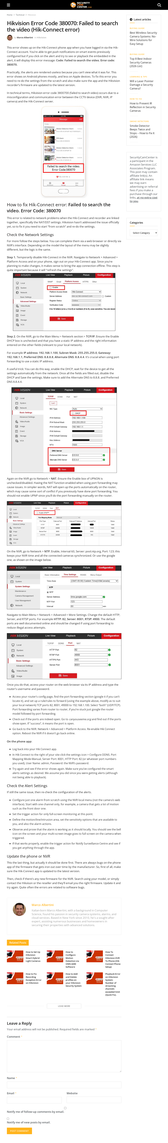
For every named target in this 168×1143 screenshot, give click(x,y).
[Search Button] (159, 5)
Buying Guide (137, 28)
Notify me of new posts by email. (29, 1121)
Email (12, 1092)
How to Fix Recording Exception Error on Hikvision (34, 978)
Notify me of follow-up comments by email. (35, 1111)
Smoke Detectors (139, 121)
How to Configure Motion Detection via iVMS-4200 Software (72, 959)
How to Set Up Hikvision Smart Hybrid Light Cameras (33, 956)
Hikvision (32, 14)
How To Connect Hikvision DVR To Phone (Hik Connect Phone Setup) (112, 959)
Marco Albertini (25, 37)
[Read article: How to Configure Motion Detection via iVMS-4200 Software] (55, 956)
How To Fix (136, 99)
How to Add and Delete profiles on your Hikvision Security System (74, 979)
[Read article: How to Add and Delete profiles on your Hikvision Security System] (55, 978)
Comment (14, 1036)
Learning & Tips (138, 76)
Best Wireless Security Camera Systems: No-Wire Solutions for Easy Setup (143, 38)
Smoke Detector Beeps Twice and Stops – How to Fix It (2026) (142, 131)
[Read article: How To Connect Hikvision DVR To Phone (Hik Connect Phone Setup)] (94, 956)
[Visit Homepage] (83, 5)
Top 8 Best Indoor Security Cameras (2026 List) (141, 62)
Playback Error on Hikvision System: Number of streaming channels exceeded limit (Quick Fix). (112, 984)
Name (12, 1077)
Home (9, 14)
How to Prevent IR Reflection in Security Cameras (143, 107)
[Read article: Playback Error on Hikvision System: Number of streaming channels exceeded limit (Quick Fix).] (94, 978)
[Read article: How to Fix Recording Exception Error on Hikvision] (15, 978)
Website (72, 1092)
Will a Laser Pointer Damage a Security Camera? (142, 84)
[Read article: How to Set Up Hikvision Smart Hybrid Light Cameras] (15, 956)
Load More (64, 1006)
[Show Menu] (8, 5)
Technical (20, 14)
